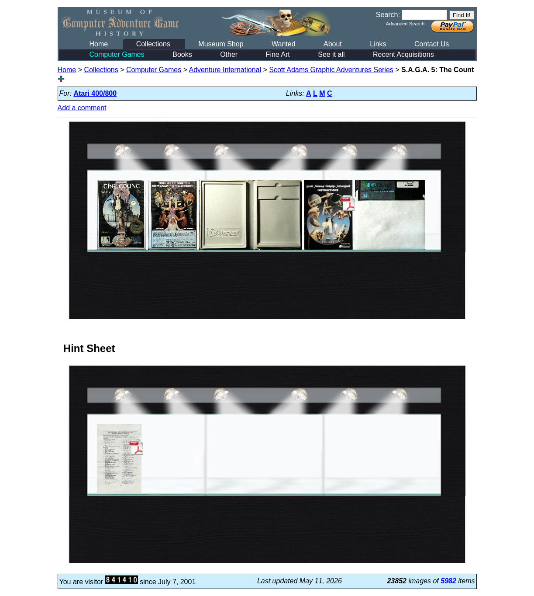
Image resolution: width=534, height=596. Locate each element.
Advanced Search (405, 23)
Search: (388, 14)
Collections (153, 44)
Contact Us (431, 44)
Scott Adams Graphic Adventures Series (331, 69)
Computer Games (117, 54)
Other (229, 54)
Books (182, 54)
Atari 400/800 (95, 93)
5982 (448, 581)
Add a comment (82, 108)
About (333, 44)
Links (378, 44)
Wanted (284, 44)
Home (99, 44)
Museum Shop (220, 44)
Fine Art (278, 54)
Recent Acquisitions (403, 54)
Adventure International (225, 69)
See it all (331, 54)
